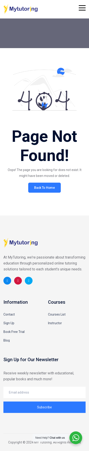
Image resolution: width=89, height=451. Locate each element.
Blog (6, 340)
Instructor (55, 323)
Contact (9, 314)
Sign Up (8, 323)
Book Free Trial (14, 332)
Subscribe (44, 407)
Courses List (57, 314)
